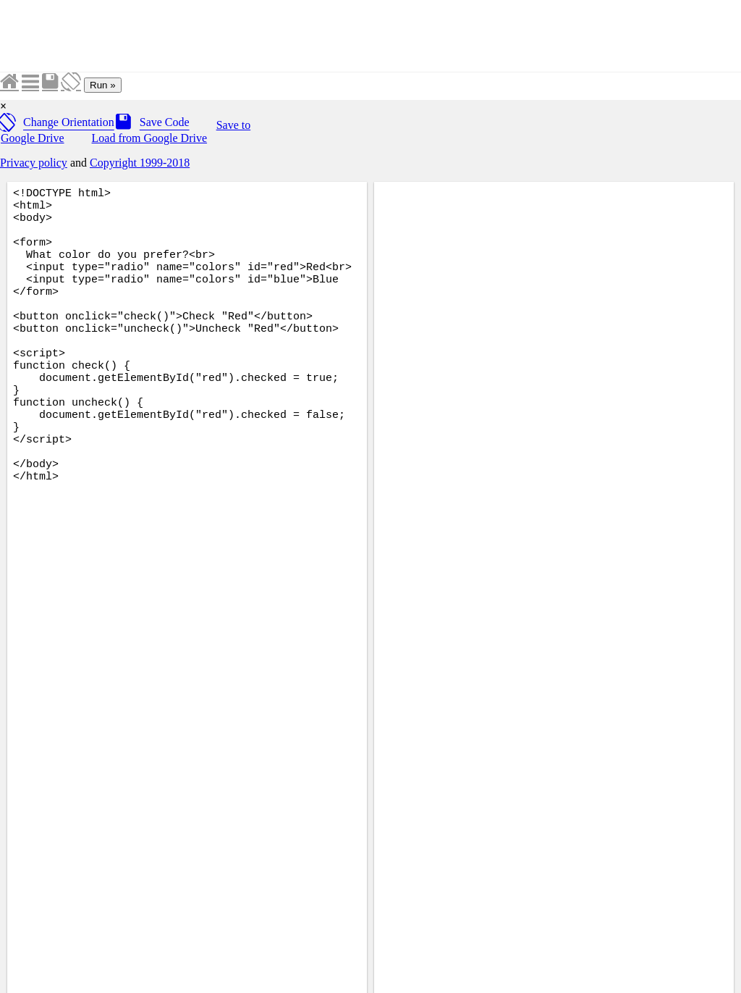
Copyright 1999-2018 (140, 162)
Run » (103, 85)
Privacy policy (33, 162)
